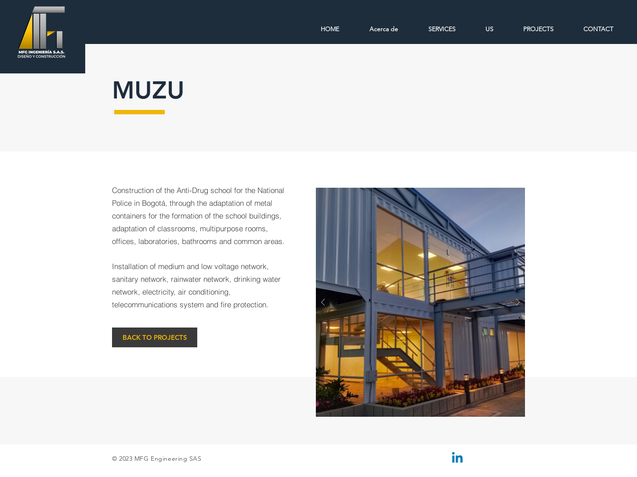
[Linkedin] (457, 458)
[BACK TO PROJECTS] (154, 337)
